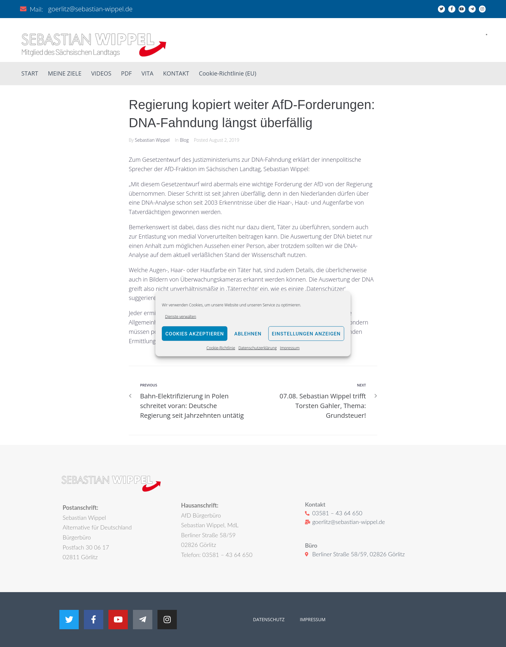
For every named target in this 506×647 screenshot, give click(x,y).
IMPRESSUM (312, 619)
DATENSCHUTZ (269, 619)
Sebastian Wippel (152, 140)
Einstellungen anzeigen (306, 334)
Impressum (289, 348)
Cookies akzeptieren (195, 334)
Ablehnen (247, 334)
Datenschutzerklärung (257, 348)
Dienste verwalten (180, 316)
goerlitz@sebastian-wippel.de (90, 9)
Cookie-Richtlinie (221, 348)
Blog (184, 140)
